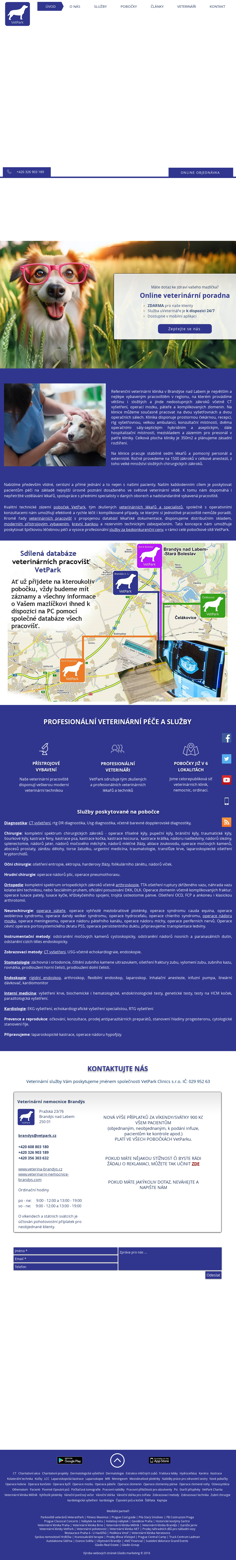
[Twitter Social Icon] (226, 759)
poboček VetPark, (70, 507)
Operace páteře (105, 1484)
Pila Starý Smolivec (151, 1517)
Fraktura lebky (168, 1473)
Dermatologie (115, 1473)
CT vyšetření (40, 822)
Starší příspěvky (190, 1489)
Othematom (20, 1489)
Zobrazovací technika (195, 1495)
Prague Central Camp (152, 1537)
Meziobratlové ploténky (145, 1478)
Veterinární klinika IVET (124, 1529)
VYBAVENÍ (46, 770)
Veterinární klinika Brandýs (159, 1525)
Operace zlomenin (130, 1484)
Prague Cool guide (124, 1517)
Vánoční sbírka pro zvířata (134, 1495)
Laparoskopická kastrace (67, 1478)
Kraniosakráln (84, 1537)
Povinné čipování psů (55, 1489)
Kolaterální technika (20, 1478)
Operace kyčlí (62, 1484)
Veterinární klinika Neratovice (151, 1533)
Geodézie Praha (142, 1521)
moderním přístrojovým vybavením (36, 523)
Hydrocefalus (188, 1473)
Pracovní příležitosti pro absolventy (149, 1489)
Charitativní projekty (55, 1473)
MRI (107, 1478)
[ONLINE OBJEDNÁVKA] (201, 172)
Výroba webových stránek (100, 1553)
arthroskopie (127, 884)
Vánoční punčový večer (79, 1495)
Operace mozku (82, 1484)
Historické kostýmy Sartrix (173, 1521)
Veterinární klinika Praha (54, 1525)
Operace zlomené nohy (194, 1484)
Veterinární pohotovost (91, 1529)
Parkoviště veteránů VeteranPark (62, 1517)
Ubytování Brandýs (109, 1541)
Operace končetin (39, 1484)
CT (14, 1473)
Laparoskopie (94, 1478)
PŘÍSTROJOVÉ (46, 763)
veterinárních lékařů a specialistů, (151, 507)
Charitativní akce (29, 1473)
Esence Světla (84, 1541)
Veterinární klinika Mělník (20, 1495)
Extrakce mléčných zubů (141, 1473)
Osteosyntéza (220, 1484)
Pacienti (35, 1489)
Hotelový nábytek (117, 1521)
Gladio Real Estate (107, 1545)
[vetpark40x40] (226, 801)
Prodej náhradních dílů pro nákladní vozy (168, 1529)
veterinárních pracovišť (50, 518)
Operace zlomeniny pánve (160, 1484)
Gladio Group (130, 1545)
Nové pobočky (218, 1478)
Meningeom (120, 1478)
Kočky (38, 1478)
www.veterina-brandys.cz (40, 1169)
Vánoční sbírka (105, 1495)
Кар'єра (162, 1500)
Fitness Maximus (98, 1517)
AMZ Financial (133, 1541)
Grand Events (179, 1541)
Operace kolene (15, 1484)
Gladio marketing (128, 1553)
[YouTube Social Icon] (226, 780)
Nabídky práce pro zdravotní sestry (185, 1478)
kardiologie (106, 1500)
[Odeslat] (213, 1275)
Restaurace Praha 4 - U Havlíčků (85, 1533)
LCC (46, 1478)
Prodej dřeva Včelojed (120, 1537)
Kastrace (216, 1473)
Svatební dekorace (158, 1541)
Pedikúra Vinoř (119, 1533)
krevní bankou (85, 523)
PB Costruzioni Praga (180, 1517)
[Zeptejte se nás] (185, 328)
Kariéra (203, 1473)
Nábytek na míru (92, 1521)
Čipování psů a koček (129, 1500)
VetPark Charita (212, 1489)
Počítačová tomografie (86, 1489)
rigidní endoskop (45, 977)
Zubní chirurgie (220, 1495)
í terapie (98, 1537)
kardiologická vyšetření (82, 1500)
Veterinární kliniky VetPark (56, 1529)
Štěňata (150, 1500)
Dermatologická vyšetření (87, 1473)
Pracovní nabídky (113, 1489)
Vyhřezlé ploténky (50, 1495)
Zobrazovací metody (166, 1495)
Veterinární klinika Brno (88, 1525)
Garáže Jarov (188, 1525)
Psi (176, 1489)
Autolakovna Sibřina (59, 1541)
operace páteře (50, 910)
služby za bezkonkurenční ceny (136, 529)
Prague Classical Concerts (61, 1521)
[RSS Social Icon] (226, 822)
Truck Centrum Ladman (184, 1537)
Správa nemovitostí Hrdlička (53, 1537)
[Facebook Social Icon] (226, 737)
